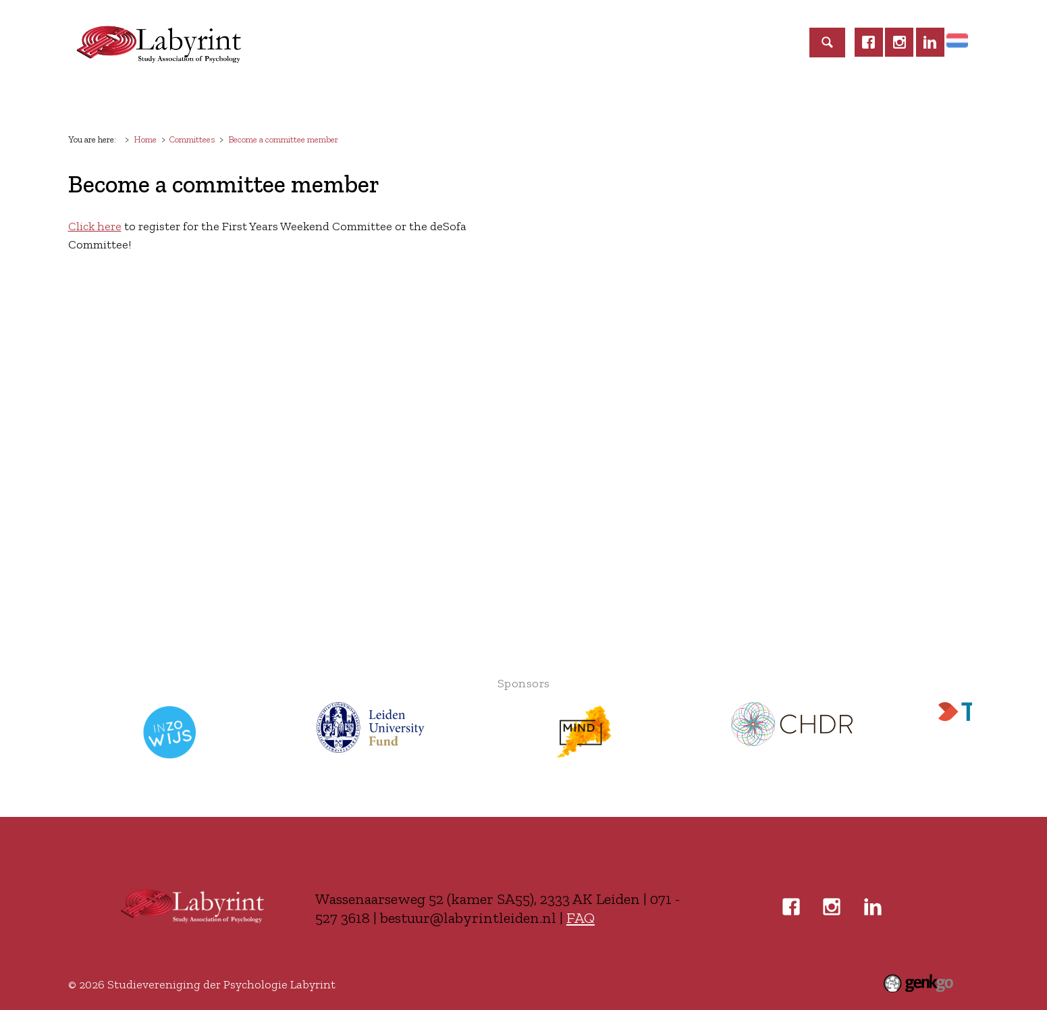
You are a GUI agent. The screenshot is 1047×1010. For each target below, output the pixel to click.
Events (314, 99)
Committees (392, 99)
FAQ (580, 918)
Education (480, 99)
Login (755, 99)
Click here (95, 226)
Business (620, 99)
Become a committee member (283, 139)
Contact (692, 99)
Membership (235, 99)
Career (552, 99)
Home (94, 99)
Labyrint (149, 99)
